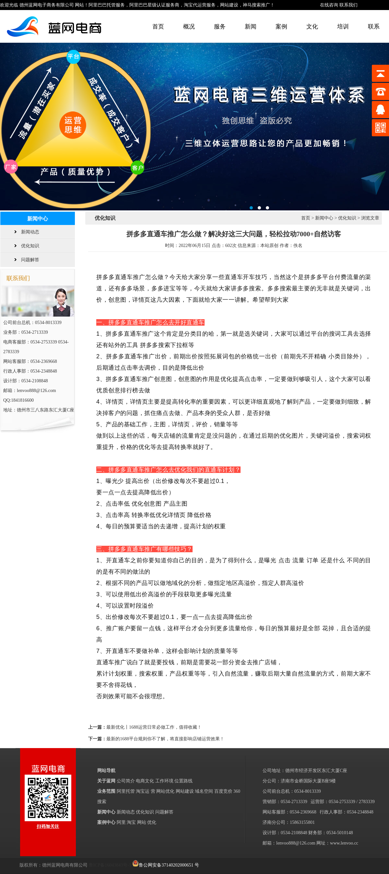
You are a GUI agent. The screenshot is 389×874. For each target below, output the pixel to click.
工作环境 (164, 781)
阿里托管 (126, 791)
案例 (281, 26)
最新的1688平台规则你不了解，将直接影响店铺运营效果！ (165, 738)
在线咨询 (329, 5)
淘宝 (131, 822)
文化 (312, 26)
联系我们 (348, 5)
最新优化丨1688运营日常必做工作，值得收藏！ (154, 727)
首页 (158, 26)
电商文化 (145, 781)
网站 (141, 822)
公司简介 (126, 781)
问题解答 (30, 259)
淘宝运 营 (146, 791)
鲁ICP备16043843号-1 (110, 865)
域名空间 (204, 791)
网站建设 (185, 791)
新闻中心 (324, 218)
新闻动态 (30, 232)
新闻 (250, 26)
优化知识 (30, 245)
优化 (151, 822)
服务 (220, 26)
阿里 (121, 822)
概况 (189, 26)
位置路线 (183, 781)
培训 (343, 26)
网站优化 (165, 791)
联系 (374, 26)
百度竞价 (223, 791)
